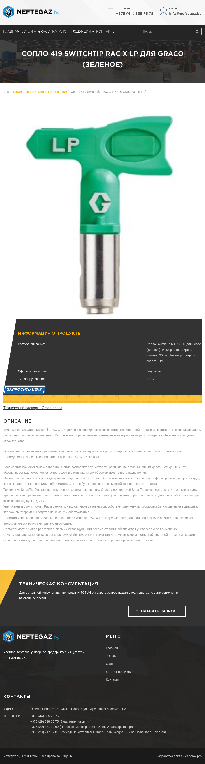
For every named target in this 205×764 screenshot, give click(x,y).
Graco (44, 31)
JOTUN (29, 31)
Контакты (105, 31)
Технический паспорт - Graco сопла (32, 408)
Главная (11, 31)
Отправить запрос (156, 611)
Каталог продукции (73, 31)
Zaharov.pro (193, 756)
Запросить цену (24, 389)
